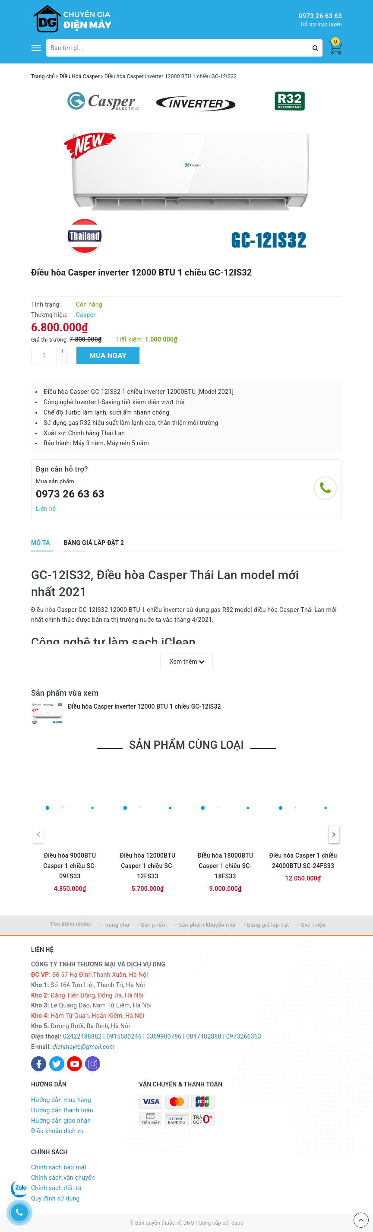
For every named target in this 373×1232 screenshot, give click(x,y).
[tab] (40, 542)
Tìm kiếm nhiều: (71, 924)
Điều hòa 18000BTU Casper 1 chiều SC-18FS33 (225, 866)
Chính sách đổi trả (56, 1187)
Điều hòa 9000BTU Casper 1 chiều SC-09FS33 (69, 866)
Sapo (237, 1223)
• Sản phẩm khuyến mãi (205, 925)
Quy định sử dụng (55, 1198)
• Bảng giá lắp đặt (266, 925)
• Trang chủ (114, 925)
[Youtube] (74, 1063)
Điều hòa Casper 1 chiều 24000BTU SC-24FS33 (303, 860)
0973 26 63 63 (320, 16)
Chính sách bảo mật (58, 1167)
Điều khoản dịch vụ (57, 1130)
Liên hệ (46, 508)
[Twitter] (56, 1063)
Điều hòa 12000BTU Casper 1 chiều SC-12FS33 (148, 866)
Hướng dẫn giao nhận (61, 1120)
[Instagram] (92, 1063)
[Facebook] (38, 1063)
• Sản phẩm (152, 925)
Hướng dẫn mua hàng (61, 1099)
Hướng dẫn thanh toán (62, 1110)
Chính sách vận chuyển (63, 1177)
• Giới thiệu (311, 925)
